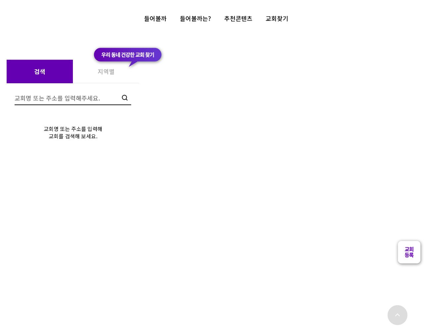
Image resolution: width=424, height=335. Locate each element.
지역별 (106, 71)
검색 (39, 71)
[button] (409, 261)
